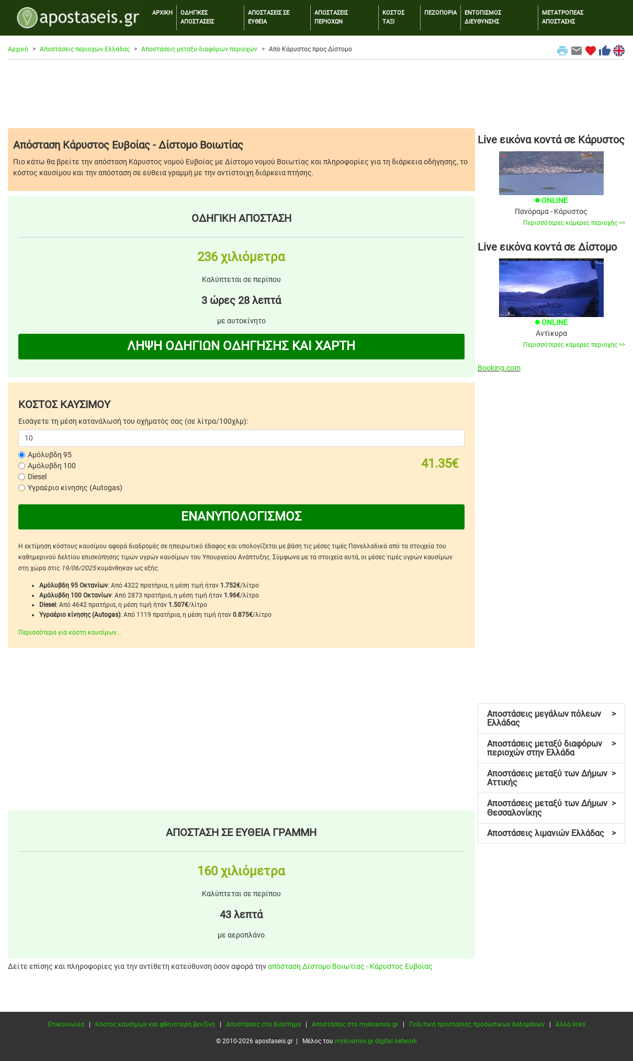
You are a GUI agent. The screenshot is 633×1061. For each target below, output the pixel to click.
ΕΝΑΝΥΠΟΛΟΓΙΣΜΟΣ (241, 516)
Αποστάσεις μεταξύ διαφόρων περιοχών (199, 49)
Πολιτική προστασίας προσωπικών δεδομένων (477, 1024)
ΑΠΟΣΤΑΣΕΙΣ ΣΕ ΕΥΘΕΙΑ (268, 17)
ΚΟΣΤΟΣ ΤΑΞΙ (393, 17)
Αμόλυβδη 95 (50, 454)
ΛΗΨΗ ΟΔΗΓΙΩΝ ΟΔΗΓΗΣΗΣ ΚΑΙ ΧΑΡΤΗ (241, 345)
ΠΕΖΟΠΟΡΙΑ (440, 12)
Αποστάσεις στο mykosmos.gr (355, 1024)
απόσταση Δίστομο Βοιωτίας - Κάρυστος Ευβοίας (350, 966)
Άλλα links (570, 1024)
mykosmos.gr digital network (376, 1041)
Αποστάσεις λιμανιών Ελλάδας (551, 833)
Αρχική (18, 49)
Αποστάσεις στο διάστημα (263, 1024)
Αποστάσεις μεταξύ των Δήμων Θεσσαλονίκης (551, 808)
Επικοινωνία (66, 1024)
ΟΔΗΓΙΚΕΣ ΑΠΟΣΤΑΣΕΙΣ (197, 17)
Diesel (37, 476)
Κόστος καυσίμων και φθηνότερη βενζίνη (155, 1024)
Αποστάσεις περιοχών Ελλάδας (85, 49)
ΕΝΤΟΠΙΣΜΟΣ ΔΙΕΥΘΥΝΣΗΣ (483, 17)
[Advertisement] (316, 93)
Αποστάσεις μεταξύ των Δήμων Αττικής (551, 778)
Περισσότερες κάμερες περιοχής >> (574, 223)
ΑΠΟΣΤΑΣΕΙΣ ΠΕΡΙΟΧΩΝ (331, 17)
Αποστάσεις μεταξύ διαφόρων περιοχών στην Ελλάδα (551, 748)
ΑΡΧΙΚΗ (162, 12)
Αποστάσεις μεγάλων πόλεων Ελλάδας (551, 718)
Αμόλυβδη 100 (52, 465)
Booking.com (499, 368)
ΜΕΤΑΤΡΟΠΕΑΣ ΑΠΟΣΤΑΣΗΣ (562, 17)
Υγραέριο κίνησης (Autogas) (75, 487)
